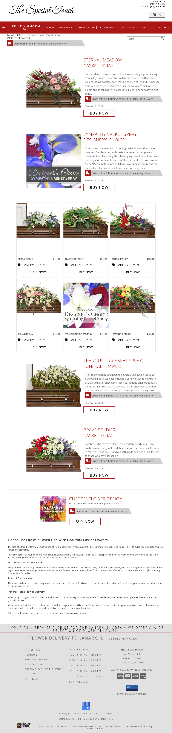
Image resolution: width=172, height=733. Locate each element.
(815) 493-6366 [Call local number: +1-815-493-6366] (157, 6)
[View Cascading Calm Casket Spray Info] (39, 297)
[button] (157, 15)
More (164, 27)
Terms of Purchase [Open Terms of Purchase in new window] (138, 726)
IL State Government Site (98, 719)
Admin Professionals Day (26, 27)
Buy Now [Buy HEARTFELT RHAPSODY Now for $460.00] (133, 347)
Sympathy (86, 27)
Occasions (108, 27)
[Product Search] (143, 39)
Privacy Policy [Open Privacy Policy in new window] (113, 726)
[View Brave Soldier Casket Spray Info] (54, 452)
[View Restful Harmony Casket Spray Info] (132, 220)
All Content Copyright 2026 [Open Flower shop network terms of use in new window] (56, 726)
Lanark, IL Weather (70, 719)
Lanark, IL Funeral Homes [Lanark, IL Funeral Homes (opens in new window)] (73, 713)
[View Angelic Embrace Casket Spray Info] (39, 220)
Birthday (65, 27)
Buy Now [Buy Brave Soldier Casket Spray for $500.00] (99, 475)
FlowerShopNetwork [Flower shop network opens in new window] (88, 726)
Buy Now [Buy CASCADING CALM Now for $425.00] (39, 347)
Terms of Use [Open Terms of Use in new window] (95, 728)
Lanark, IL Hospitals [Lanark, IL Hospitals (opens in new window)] (102, 713)
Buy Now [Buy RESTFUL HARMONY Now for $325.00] (133, 272)
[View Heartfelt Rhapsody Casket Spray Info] (132, 298)
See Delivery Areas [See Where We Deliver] (123, 638)
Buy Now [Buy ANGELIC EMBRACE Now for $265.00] (39, 272)
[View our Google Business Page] (86, 710)
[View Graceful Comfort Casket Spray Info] (86, 220)
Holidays (129, 27)
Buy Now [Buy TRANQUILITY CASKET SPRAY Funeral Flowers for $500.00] (99, 409)
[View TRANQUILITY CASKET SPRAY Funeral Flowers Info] (54, 385)
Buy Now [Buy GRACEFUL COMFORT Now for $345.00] (86, 272)
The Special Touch (41, 11)
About (148, 27)
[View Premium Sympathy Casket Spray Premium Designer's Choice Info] (86, 305)
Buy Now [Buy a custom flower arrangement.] (85, 521)
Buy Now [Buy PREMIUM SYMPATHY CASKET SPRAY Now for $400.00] (86, 347)
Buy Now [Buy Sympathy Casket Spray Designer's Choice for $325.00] (99, 187)
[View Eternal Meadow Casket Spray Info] (54, 86)
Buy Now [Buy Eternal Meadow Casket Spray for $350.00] (99, 113)
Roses (50, 27)
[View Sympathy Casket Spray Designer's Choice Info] (54, 160)
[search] (162, 38)
